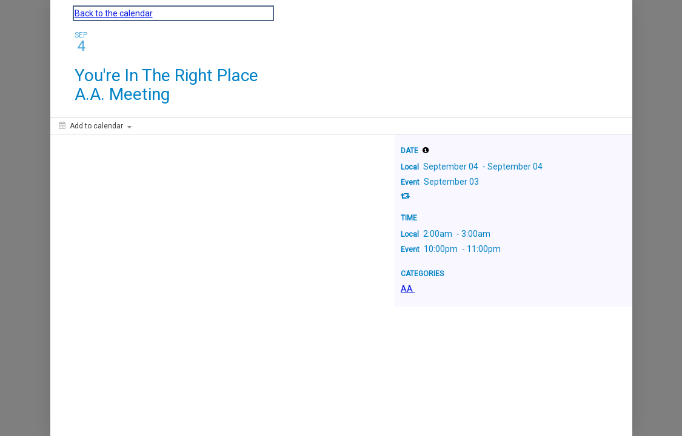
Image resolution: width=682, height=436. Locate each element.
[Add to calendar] (95, 126)
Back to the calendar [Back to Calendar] (114, 13)
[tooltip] (426, 150)
